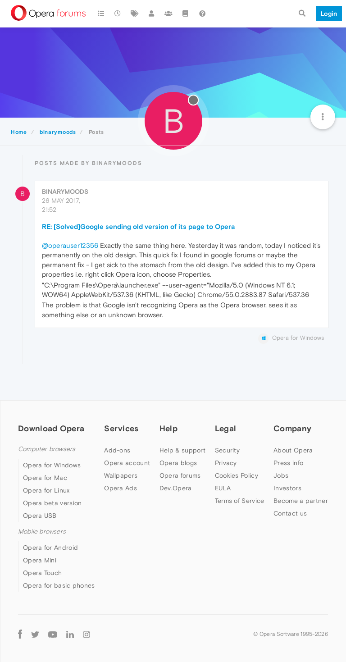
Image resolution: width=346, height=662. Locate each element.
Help (168, 428)
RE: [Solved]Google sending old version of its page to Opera (138, 226)
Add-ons (117, 450)
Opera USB (40, 515)
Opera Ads (120, 488)
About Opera (293, 450)
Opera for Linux (46, 490)
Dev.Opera (175, 488)
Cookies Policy (236, 475)
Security (227, 450)
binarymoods (65, 191)
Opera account (127, 462)
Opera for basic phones (59, 585)
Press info (288, 462)
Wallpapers (120, 475)
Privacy (226, 462)
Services (121, 428)
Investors (287, 488)
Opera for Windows (52, 465)
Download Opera (51, 428)
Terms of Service (239, 500)
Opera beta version (52, 503)
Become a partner (300, 500)
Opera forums (180, 475)
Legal (226, 428)
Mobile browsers (42, 531)
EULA (223, 488)
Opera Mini (39, 560)
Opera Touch (42, 572)
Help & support (182, 450)
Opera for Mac (45, 477)
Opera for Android (50, 547)
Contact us (290, 513)
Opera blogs (178, 462)
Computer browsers (46, 449)
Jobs (280, 475)
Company (292, 428)
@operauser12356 (70, 245)
